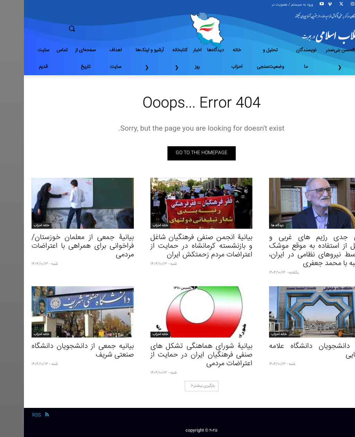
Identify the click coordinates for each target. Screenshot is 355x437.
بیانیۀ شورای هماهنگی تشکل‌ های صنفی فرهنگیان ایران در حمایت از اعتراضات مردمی (178, 355)
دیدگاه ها (253, 225)
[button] (96, 28)
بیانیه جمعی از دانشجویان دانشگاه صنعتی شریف (59, 351)
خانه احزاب (136, 225)
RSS (12, 415)
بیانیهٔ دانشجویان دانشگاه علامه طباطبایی (296, 351)
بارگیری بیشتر (179, 386)
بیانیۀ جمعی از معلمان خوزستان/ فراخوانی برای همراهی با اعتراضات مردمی (59, 246)
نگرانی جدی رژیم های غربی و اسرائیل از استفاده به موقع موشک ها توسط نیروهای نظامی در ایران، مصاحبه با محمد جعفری (296, 250)
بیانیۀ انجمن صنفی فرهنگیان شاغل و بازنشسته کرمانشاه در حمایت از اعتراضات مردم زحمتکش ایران (178, 246)
